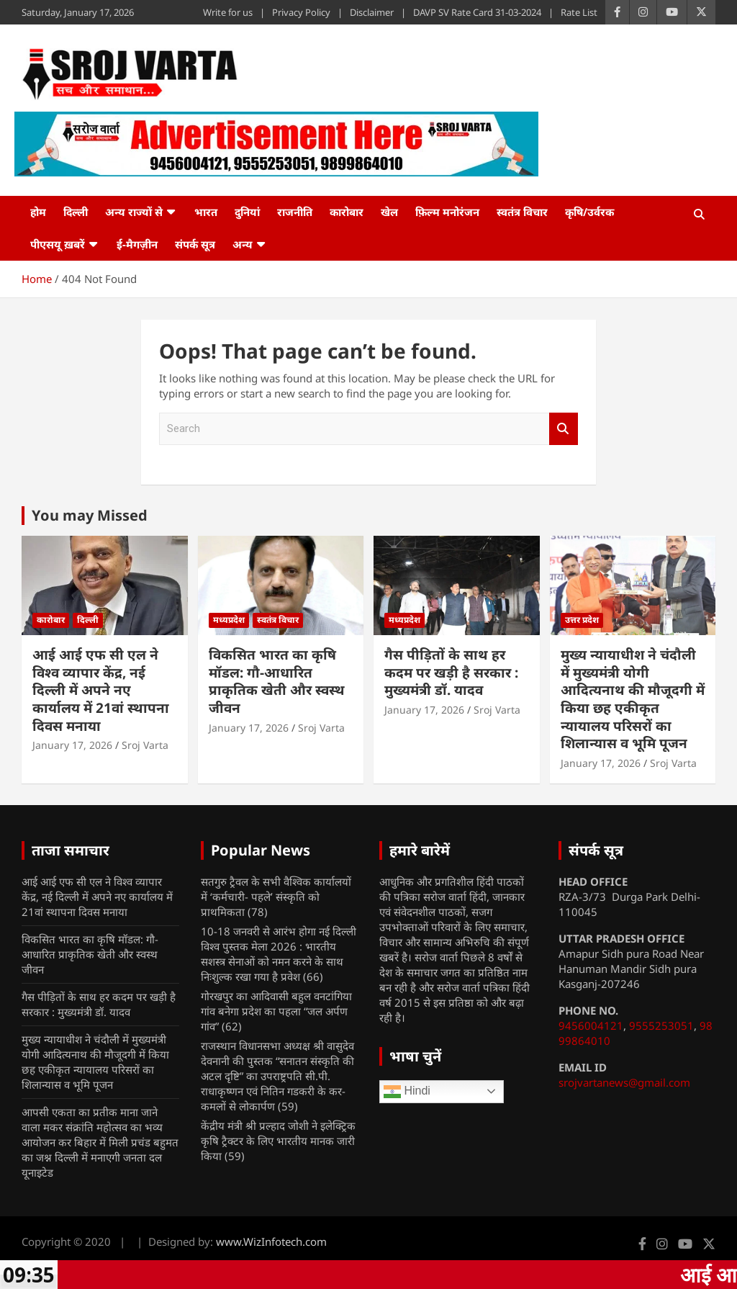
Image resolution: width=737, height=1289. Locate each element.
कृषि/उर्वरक (589, 212)
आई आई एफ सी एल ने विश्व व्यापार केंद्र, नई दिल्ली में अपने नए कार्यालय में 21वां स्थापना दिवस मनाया (100, 690)
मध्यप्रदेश (229, 620)
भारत (205, 212)
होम (38, 212)
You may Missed (90, 515)
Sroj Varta (145, 745)
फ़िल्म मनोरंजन (447, 212)
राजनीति (294, 212)
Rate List (579, 12)
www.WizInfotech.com (271, 1241)
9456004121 (591, 1025)
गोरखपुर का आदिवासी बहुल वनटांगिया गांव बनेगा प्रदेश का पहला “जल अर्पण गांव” (276, 1011)
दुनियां (247, 212)
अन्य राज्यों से (134, 212)
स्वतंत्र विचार (522, 212)
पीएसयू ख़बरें (57, 244)
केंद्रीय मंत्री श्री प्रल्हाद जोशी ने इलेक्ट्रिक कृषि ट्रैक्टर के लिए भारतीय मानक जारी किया (278, 1140)
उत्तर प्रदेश (582, 620)
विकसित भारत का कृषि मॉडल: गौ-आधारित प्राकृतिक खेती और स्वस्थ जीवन (277, 681)
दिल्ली (75, 212)
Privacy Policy (301, 12)
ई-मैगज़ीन (137, 244)
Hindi (407, 1091)
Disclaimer (372, 12)
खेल (389, 212)
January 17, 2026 (72, 745)
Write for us (228, 12)
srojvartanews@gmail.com (624, 1082)
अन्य (242, 244)
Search (563, 429)
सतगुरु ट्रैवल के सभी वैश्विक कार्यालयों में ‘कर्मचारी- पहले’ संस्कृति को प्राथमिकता (276, 896)
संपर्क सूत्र (195, 244)
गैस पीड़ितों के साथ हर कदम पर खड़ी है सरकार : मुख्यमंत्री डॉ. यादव (451, 672)
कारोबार (346, 212)
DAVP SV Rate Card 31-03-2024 (477, 12)
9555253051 (661, 1025)
